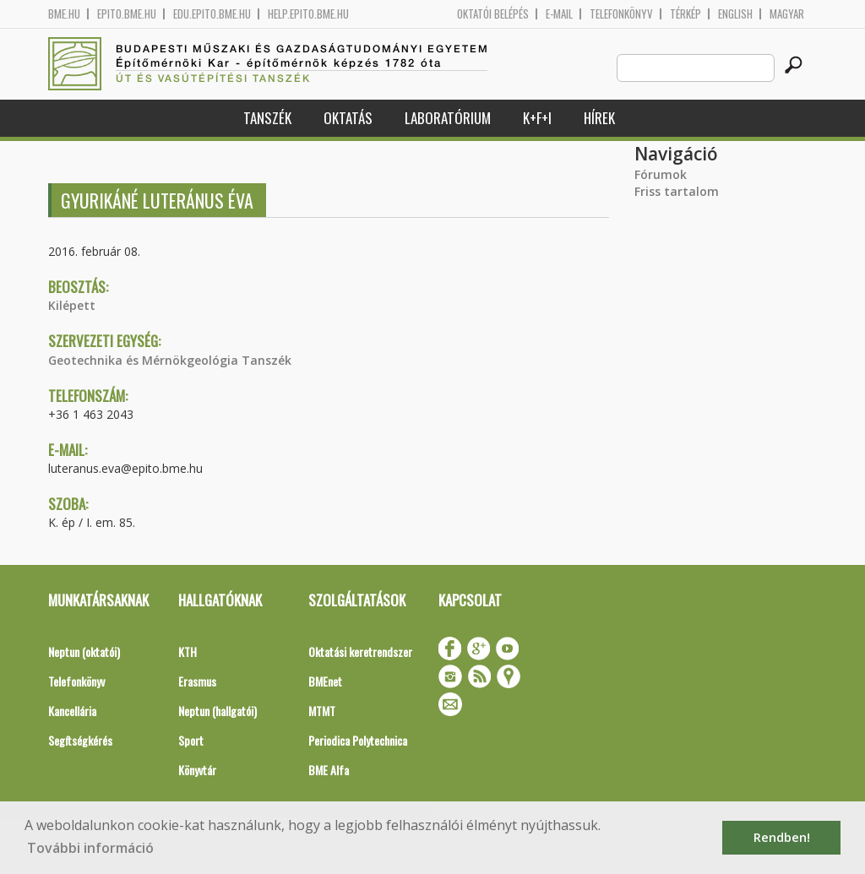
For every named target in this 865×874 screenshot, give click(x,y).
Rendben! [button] (781, 837)
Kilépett (71, 305)
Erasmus (197, 681)
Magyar (787, 13)
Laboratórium (448, 117)
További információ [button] (90, 848)
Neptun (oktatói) (84, 651)
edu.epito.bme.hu (212, 13)
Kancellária (72, 710)
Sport (191, 740)
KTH (187, 651)
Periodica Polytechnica (357, 740)
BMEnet (325, 681)
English (735, 13)
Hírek (599, 117)
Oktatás (348, 117)
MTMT (321, 710)
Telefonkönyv (621, 13)
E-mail (559, 13)
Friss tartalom (676, 191)
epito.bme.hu (126, 13)
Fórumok (660, 174)
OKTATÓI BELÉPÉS (493, 13)
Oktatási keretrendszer (360, 651)
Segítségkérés (80, 740)
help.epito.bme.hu (308, 13)
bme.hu (64, 13)
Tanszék (267, 117)
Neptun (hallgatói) (217, 710)
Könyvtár (197, 770)
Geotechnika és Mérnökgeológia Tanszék (169, 360)
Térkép (685, 13)
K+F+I (537, 117)
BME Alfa (328, 770)
